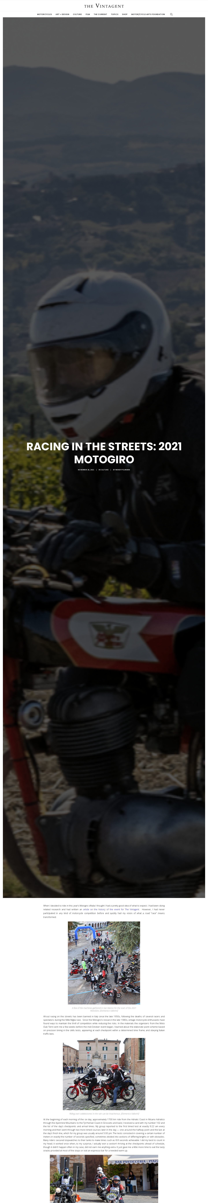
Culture (77, 14)
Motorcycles (44, 14)
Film (88, 14)
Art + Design (62, 14)
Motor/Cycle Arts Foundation (148, 14)
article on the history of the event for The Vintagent (111, 909)
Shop (124, 14)
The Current (100, 14)
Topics (114, 14)
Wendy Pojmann (123, 470)
